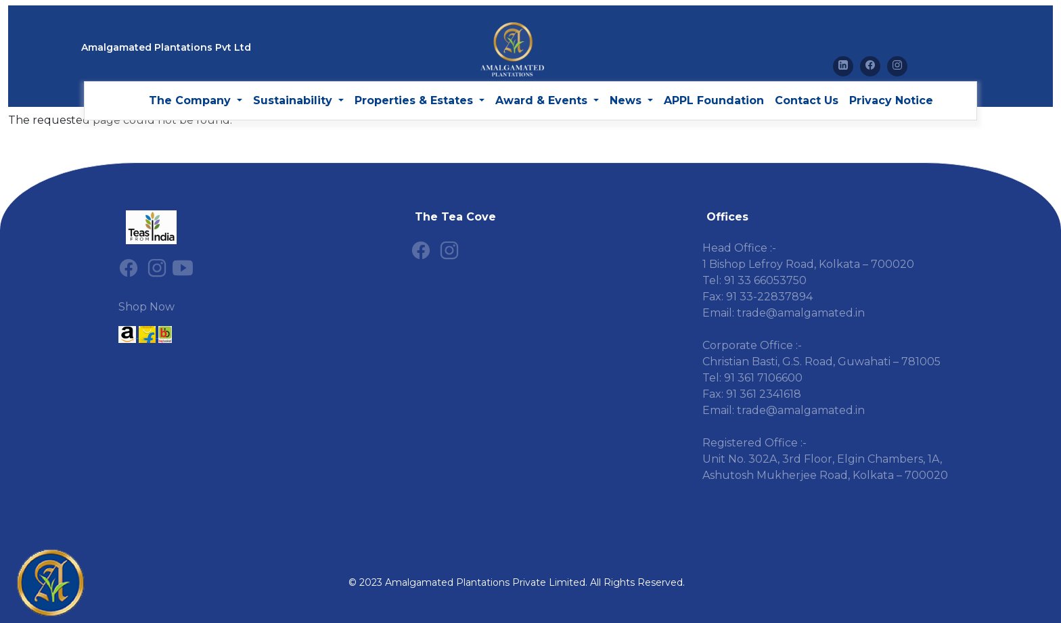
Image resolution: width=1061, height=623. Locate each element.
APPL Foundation (714, 100)
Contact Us (806, 100)
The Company (191, 100)
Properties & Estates (415, 100)
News (627, 100)
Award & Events (543, 100)
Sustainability (294, 100)
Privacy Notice (891, 100)
